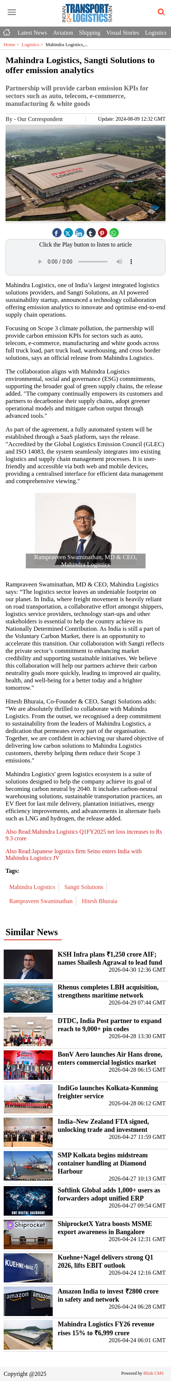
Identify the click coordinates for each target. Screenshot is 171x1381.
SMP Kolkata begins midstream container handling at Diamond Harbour (103, 1163)
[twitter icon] (68, 231)
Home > (13, 44)
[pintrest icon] (103, 231)
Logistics (156, 33)
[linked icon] (80, 231)
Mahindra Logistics (33, 887)
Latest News (32, 33)
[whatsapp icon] (114, 231)
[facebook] (57, 231)
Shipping (89, 33)
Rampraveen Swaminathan (41, 901)
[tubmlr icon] (91, 231)
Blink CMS (153, 1373)
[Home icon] (7, 31)
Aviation (63, 33)
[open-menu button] (12, 12)
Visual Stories (122, 33)
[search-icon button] (160, 12)
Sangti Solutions (84, 887)
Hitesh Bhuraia (100, 901)
